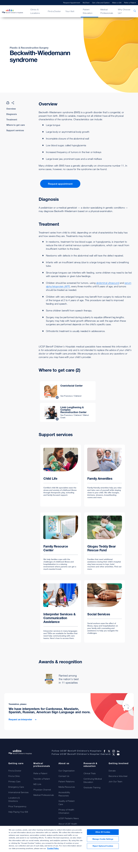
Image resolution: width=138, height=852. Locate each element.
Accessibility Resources (64, 794)
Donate (112, 770)
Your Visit (69, 11)
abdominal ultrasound (107, 282)
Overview (11, 108)
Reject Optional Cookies (103, 848)
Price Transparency (17, 806)
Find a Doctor (54, 11)
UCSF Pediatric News (68, 818)
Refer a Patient (130, 2)
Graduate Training (92, 787)
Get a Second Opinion (101, 2)
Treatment (11, 119)
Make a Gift (116, 2)
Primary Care (14, 781)
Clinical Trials (90, 773)
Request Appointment (71, 2)
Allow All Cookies (102, 834)
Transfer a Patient (41, 779)
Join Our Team (115, 781)
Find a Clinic (14, 776)
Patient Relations (66, 781)
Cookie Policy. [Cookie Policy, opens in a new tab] (53, 850)
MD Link (37, 784)
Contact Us (63, 776)
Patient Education (87, 11)
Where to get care (15, 125)
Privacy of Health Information (66, 811)
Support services (15, 130)
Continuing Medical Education (93, 780)
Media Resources (66, 787)
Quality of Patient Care (66, 802)
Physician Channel (42, 789)
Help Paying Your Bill (18, 812)
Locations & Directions (14, 799)
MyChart (86, 2)
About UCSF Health (67, 823)
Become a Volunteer (118, 776)
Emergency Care (16, 787)
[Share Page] (12, 102)
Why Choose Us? (124, 11)
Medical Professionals (106, 11)
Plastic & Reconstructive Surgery (29, 47)
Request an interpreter (21, 719)
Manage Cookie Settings (102, 841)
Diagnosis (11, 114)
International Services (18, 792)
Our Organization (66, 770)
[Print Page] (7, 102)
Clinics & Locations (35, 11)
